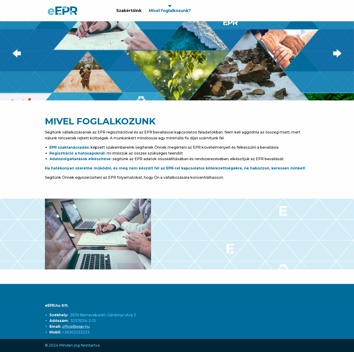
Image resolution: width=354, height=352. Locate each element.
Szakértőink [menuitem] (129, 10)
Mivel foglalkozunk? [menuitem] (170, 10)
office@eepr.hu (76, 326)
